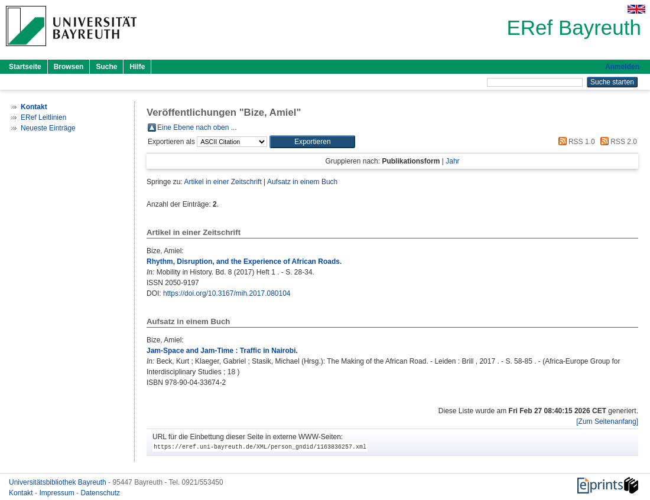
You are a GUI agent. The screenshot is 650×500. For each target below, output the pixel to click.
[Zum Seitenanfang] (607, 421)
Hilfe (137, 67)
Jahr (452, 161)
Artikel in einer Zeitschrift (222, 182)
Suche (106, 67)
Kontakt (22, 493)
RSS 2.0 (617, 142)
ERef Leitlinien (43, 117)
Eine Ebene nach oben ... (197, 127)
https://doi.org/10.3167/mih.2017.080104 (227, 293)
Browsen (69, 67)
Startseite (25, 67)
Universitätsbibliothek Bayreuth (58, 482)
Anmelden (622, 67)
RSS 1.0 (575, 142)
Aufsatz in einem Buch (302, 182)
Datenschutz (100, 493)
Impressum (57, 493)
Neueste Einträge (48, 128)
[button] (312, 141)
